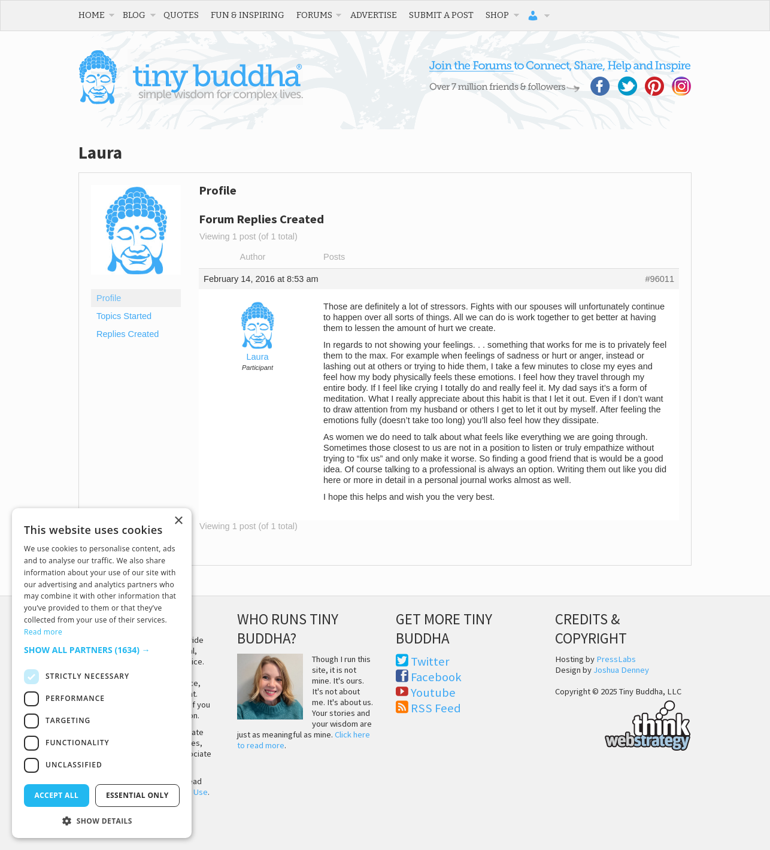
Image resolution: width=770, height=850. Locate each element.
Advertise (373, 15)
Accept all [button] (56, 795)
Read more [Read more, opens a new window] (43, 632)
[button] (102, 649)
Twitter (430, 661)
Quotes (181, 15)
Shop (497, 15)
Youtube (433, 692)
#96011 (659, 279)
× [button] (178, 521)
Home (91, 15)
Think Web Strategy (623, 724)
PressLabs (616, 659)
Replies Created (127, 334)
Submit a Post (441, 15)
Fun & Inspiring (247, 15)
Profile (108, 298)
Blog (134, 15)
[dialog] (102, 673)
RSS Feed (436, 708)
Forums (314, 15)
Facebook (436, 677)
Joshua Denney (621, 669)
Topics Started (123, 316)
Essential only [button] (137, 795)
